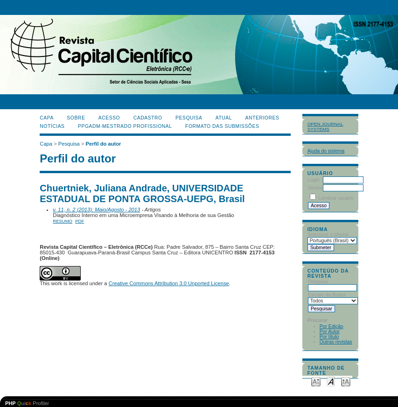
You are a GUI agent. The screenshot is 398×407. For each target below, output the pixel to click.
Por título (329, 336)
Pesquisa (188, 117)
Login (314, 179)
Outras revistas (336, 341)
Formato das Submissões (222, 126)
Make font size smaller (316, 381)
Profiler (27, 403)
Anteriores (262, 117)
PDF (79, 221)
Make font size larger (345, 381)
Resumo (62, 221)
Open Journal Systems (325, 126)
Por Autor (330, 331)
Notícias (52, 126)
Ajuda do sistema (326, 151)
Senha (315, 187)
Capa (47, 117)
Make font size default (330, 381)
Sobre (76, 117)
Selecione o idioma (328, 234)
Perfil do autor (103, 144)
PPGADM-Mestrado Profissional (125, 126)
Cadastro (147, 117)
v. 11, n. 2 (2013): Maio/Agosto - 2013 (96, 209)
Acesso (109, 117)
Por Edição (331, 326)
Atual (224, 117)
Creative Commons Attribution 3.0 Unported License (169, 283)
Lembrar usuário (336, 198)
